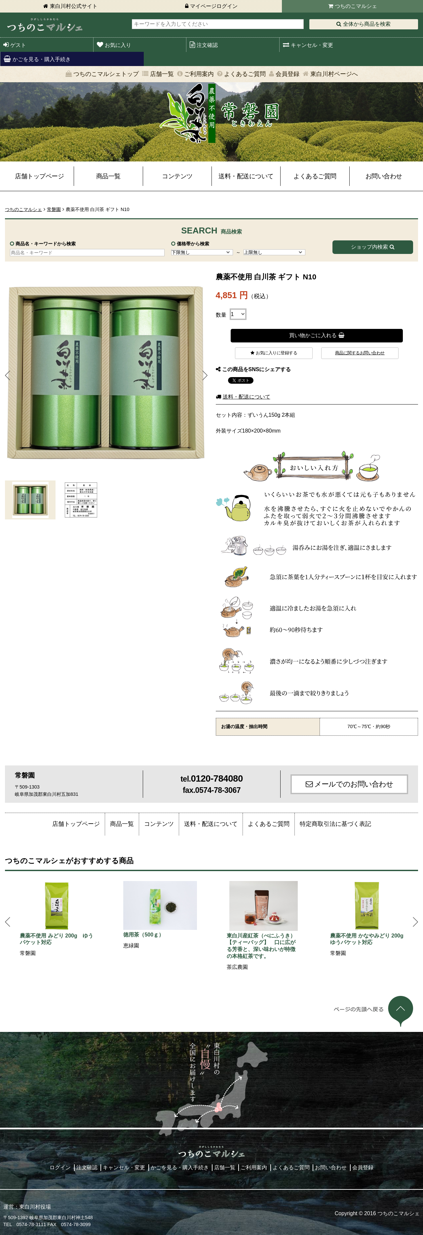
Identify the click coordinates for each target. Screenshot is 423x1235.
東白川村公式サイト (73, 6)
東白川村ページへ (334, 74)
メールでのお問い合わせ (353, 784)
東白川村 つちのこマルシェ (44, 25)
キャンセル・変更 (312, 45)
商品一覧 (108, 176)
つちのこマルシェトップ (106, 74)
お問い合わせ (383, 176)
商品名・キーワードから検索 (46, 243)
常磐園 (54, 209)
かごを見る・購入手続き (42, 59)
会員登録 (287, 74)
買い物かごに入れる (313, 335)
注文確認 (207, 45)
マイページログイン (214, 6)
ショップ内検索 (369, 247)
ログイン (60, 1167)
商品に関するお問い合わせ (360, 352)
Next (205, 375)
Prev (7, 375)
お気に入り (118, 45)
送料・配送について (246, 176)
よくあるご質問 (245, 74)
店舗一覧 (162, 74)
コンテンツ (177, 176)
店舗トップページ (39, 176)
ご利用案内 (199, 74)
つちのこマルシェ (356, 6)
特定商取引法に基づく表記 (335, 824)
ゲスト (18, 45)
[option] (56, 919)
